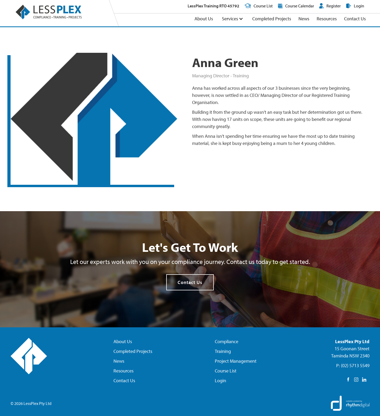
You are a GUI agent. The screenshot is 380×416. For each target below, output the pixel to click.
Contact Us (355, 19)
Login (220, 380)
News (303, 19)
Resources (327, 19)
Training (223, 351)
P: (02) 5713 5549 (352, 365)
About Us (203, 19)
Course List (225, 371)
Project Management (235, 361)
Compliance (226, 341)
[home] (48, 12)
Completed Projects (271, 19)
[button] (232, 18)
